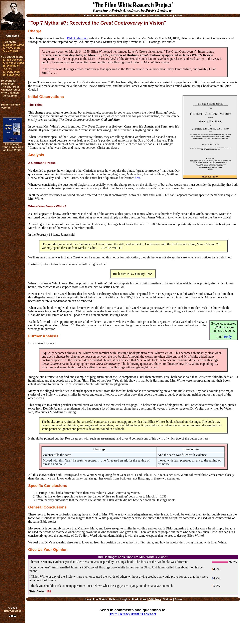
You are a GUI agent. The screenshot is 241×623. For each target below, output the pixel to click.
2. (13, 44)
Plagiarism (7, 83)
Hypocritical (8, 80)
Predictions (139, 15)
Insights (125, 15)
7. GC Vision (10, 50)
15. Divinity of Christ (11, 67)
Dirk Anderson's (77, 38)
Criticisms (12, 35)
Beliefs (113, 15)
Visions (167, 15)
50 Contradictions (12, 56)
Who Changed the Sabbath (10, 94)
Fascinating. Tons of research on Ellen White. (12, 147)
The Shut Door (10, 86)
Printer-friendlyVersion (10, 106)
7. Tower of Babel (13, 62)
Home (87, 15)
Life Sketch (100, 15)
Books (179, 15)
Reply (228, 336)
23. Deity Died (11, 71)
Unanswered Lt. (11, 89)
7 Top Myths (8, 41)
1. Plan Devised (12, 59)
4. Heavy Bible (11, 47)
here (138, 177)
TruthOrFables (13, 610)
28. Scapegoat (11, 74)
